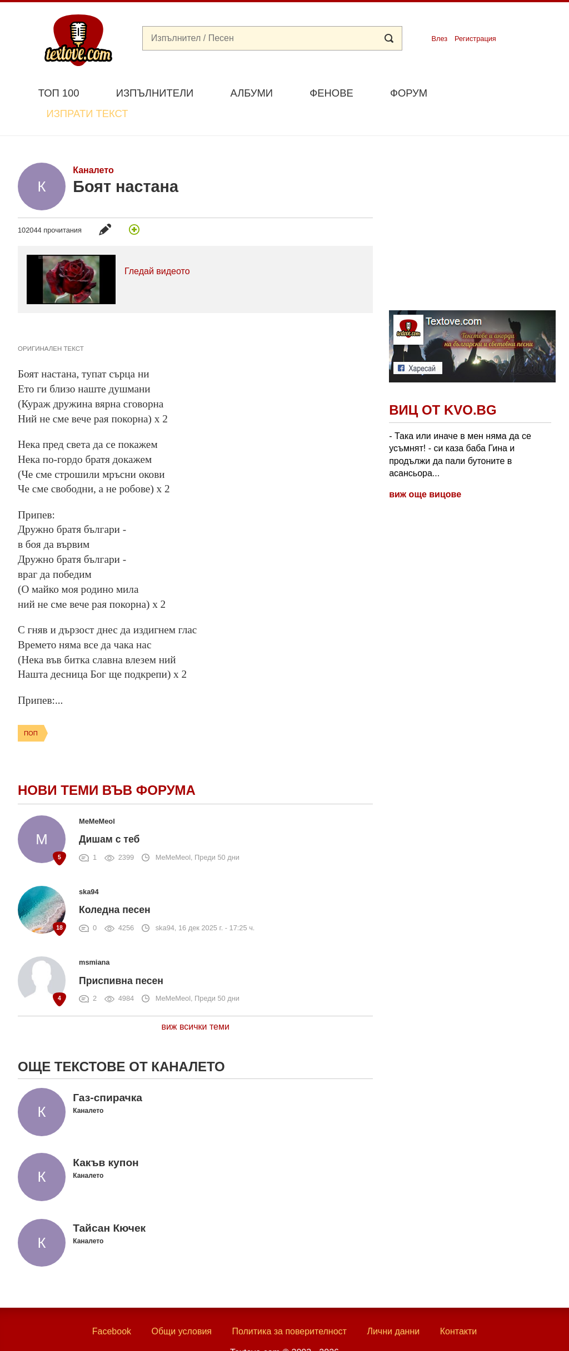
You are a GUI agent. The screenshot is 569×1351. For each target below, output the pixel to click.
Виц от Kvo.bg (442, 384)
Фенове (331, 93)
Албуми (251, 93)
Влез (439, 38)
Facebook (111, 1305)
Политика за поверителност (289, 1305)
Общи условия (181, 1305)
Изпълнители (154, 93)
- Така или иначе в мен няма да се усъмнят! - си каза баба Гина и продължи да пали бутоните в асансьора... (460, 428)
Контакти (458, 1305)
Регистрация (475, 38)
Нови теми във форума (107, 764)
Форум (408, 93)
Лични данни (393, 1305)
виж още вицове (425, 468)
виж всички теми (195, 1001)
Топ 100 (58, 93)
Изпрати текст (497, 91)
